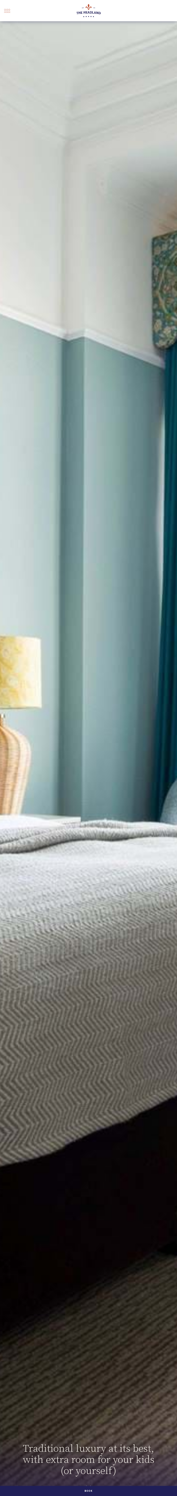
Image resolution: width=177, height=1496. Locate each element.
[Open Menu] (7, 11)
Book (88, 1491)
